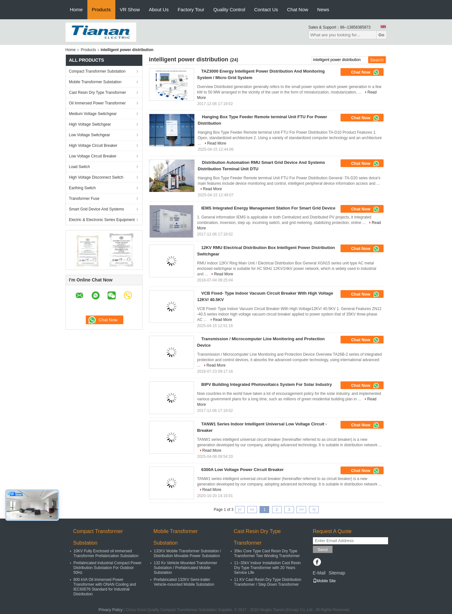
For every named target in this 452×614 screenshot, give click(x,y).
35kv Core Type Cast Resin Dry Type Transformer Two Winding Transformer (267, 553)
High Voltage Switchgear (90, 124)
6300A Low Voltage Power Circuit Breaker (242, 469)
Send (323, 549)
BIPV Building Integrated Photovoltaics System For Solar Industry (266, 384)
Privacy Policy (111, 610)
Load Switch (79, 167)
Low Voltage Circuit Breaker (93, 156)
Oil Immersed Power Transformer (97, 103)
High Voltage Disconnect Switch (96, 177)
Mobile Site (324, 581)
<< (252, 509)
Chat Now (297, 9)
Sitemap (337, 572)
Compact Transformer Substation (97, 71)
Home (76, 9)
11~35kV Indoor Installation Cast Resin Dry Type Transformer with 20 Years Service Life (267, 568)
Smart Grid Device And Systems (96, 209)
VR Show (130, 9)
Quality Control (229, 9)
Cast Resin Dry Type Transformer (97, 92)
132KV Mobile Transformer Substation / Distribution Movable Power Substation (187, 553)
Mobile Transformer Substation (95, 82)
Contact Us (266, 9)
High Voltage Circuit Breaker (93, 145)
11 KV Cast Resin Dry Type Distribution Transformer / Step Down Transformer (267, 582)
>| (313, 509)
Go (381, 34)
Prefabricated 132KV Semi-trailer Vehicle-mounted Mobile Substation (184, 582)
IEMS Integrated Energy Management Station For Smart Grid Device (268, 208)
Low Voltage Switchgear (89, 135)
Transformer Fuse (84, 198)
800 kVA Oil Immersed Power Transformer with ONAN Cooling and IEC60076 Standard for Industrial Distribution (105, 586)
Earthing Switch (82, 188)
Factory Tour (191, 9)
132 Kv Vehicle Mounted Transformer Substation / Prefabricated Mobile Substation (185, 568)
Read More (216, 143)
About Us (159, 9)
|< (240, 509)
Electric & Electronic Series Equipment (102, 220)
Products (101, 9)
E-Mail (319, 572)
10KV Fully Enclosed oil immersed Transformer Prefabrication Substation (106, 553)
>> (301, 509)
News (323, 9)
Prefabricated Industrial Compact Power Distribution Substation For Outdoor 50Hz (108, 568)
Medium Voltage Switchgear (93, 113)
